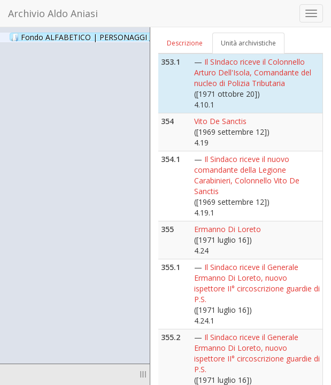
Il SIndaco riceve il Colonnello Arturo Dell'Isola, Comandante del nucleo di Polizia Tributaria (252, 72)
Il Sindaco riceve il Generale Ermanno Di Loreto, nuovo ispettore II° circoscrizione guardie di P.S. (257, 283)
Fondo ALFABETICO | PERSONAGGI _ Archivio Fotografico (130, 37)
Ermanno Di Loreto (227, 229)
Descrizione (185, 43)
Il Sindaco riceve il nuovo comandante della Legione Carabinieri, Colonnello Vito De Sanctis (246, 175)
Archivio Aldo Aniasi (53, 13)
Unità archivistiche (248, 43)
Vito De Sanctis (220, 121)
